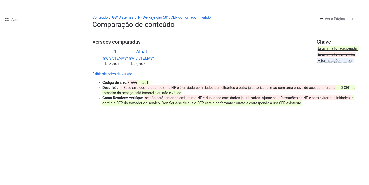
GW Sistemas (123, 17)
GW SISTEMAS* (115, 58)
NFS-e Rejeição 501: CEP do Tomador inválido (174, 17)
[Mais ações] (354, 19)
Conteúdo (100, 17)
